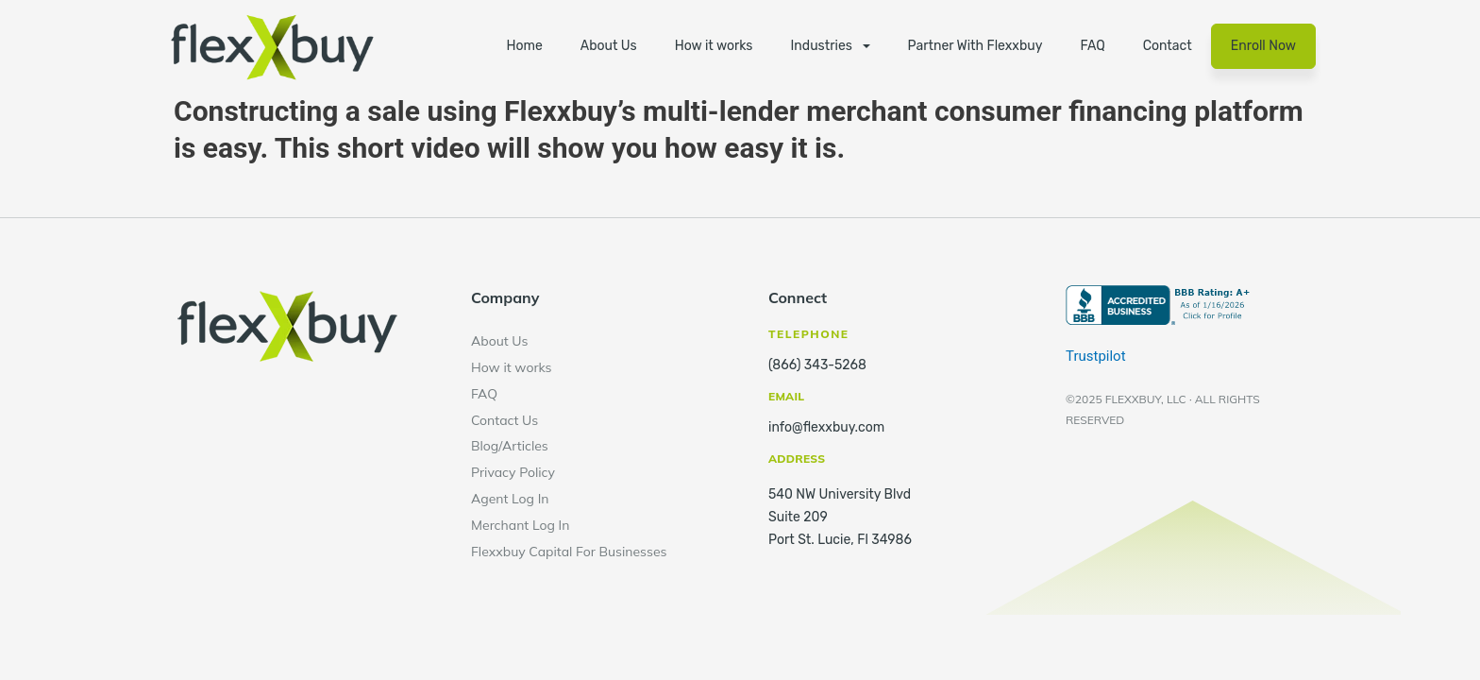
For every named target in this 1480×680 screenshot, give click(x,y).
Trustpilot (1096, 356)
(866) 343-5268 (817, 365)
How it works (714, 46)
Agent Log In (510, 498)
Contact (1167, 46)
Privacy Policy (513, 472)
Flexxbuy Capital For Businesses (569, 551)
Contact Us (504, 420)
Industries (821, 46)
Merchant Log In (520, 525)
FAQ (1092, 46)
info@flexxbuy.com (826, 427)
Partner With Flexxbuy (975, 46)
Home (524, 46)
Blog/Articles (509, 445)
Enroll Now (1263, 46)
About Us (608, 46)
